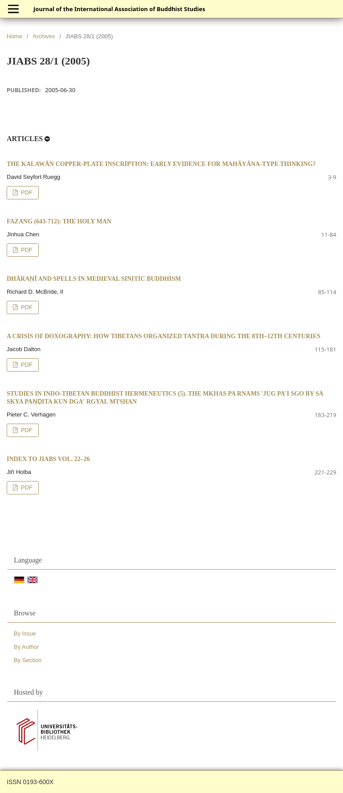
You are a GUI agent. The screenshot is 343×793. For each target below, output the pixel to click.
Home (14, 36)
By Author (26, 646)
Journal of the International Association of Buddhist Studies (119, 9)
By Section (27, 660)
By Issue (25, 633)
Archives (44, 36)
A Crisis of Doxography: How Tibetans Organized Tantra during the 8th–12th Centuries (163, 336)
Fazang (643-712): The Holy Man (59, 221)
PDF (26, 192)
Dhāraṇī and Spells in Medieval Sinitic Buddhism (94, 278)
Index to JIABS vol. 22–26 (48, 459)
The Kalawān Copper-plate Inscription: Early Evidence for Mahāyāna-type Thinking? (161, 164)
